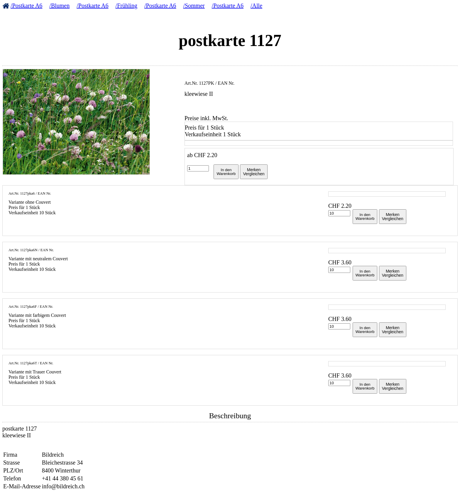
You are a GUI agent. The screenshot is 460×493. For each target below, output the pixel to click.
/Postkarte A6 (26, 5)
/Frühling (126, 5)
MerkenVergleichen (253, 171)
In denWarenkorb (226, 172)
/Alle (256, 5)
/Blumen (59, 5)
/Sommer (193, 5)
